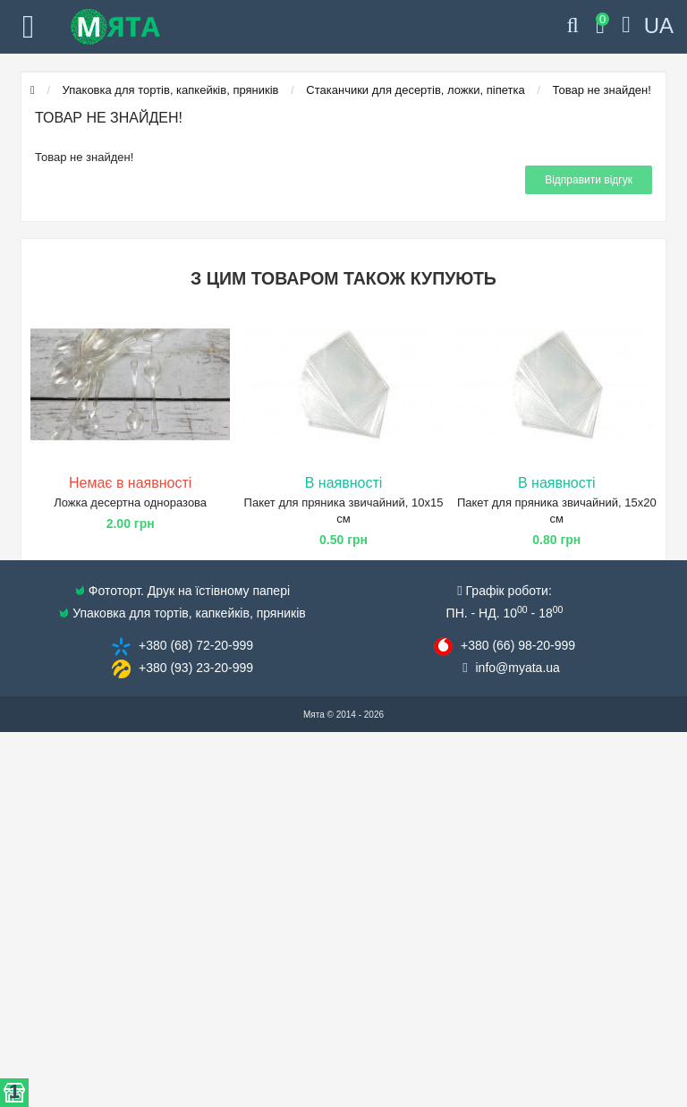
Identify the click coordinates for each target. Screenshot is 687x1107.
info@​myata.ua (518, 667)
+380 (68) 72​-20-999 (196, 645)
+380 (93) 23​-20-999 (196, 667)
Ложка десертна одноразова (130, 502)
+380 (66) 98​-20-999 (518, 645)
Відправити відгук (588, 180)
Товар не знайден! (602, 90)
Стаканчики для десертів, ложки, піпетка (415, 90)
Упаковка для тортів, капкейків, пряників (171, 90)
